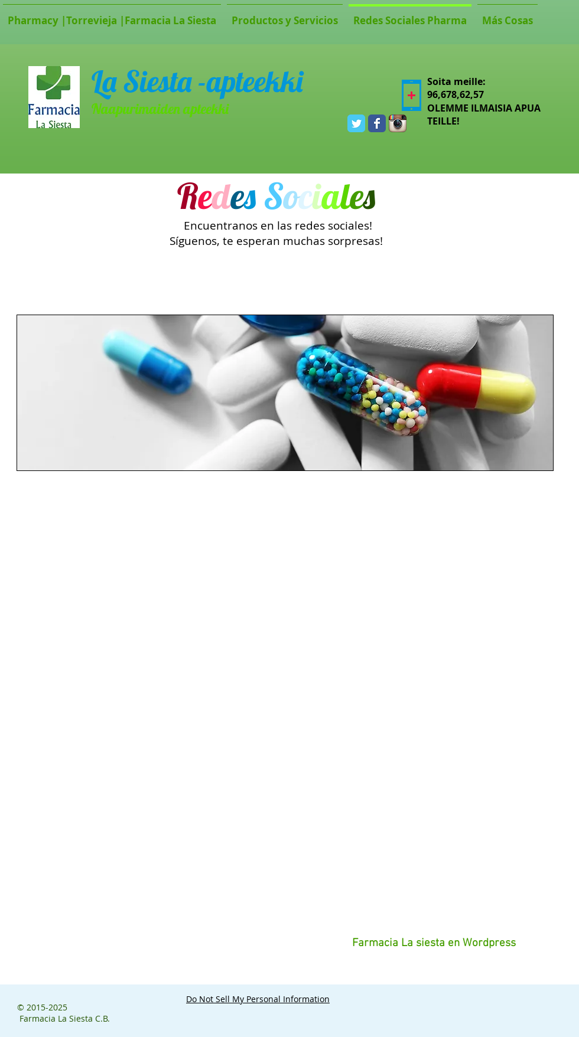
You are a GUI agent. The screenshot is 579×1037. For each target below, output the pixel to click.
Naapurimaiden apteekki (160, 108)
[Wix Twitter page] (356, 123)
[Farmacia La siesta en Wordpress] (433, 943)
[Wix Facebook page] (377, 123)
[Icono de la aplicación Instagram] (397, 123)
